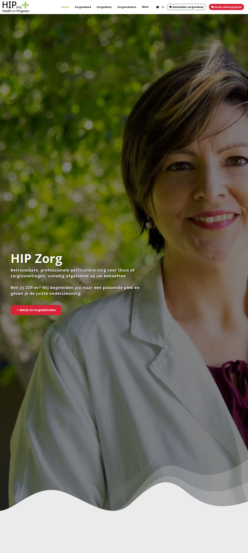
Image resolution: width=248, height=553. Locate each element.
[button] (157, 7)
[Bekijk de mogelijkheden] (36, 310)
